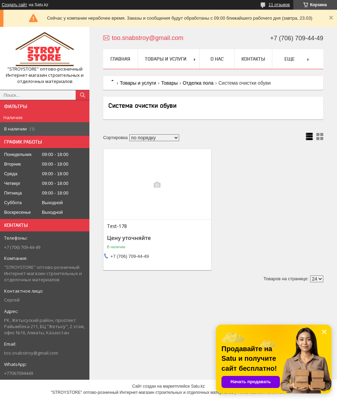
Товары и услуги (165, 59)
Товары (169, 83)
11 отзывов (279, 4)
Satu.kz (198, 386)
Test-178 (117, 226)
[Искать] (82, 95)
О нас (217, 59)
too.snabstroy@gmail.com (31, 353)
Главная (120, 59)
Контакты (253, 59)
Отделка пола (198, 83)
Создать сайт (14, 4)
